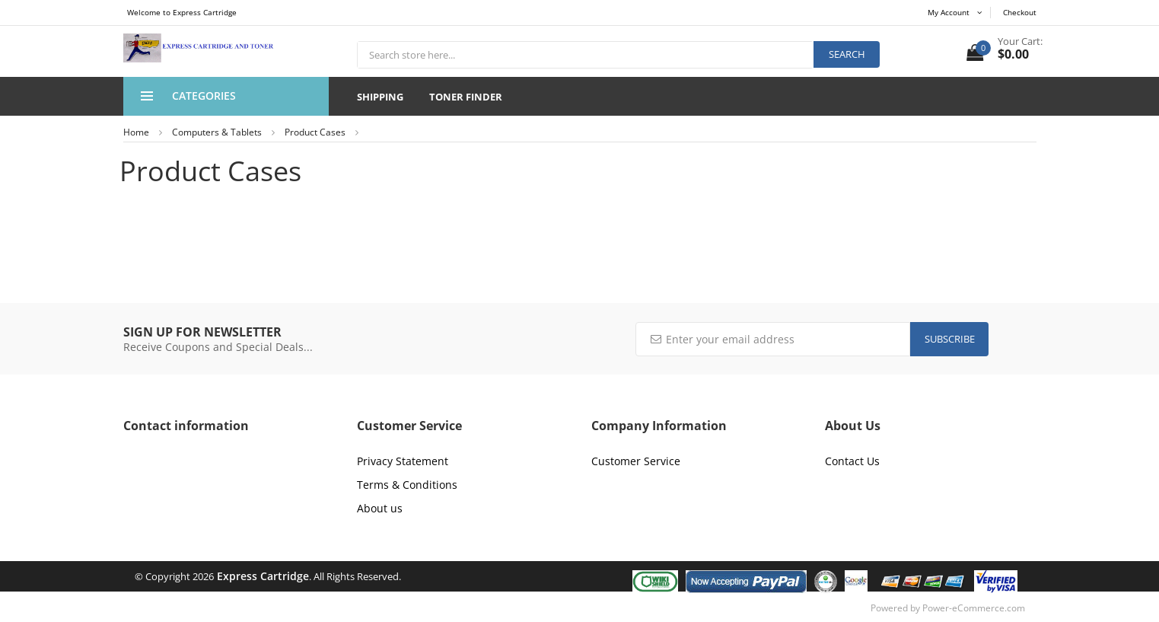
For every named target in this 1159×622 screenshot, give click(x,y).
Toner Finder (465, 97)
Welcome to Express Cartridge (182, 12)
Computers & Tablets (217, 132)
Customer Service (635, 461)
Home (136, 132)
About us (380, 508)
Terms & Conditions (407, 484)
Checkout (1019, 12)
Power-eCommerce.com (973, 607)
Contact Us (852, 461)
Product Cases (315, 132)
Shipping (380, 97)
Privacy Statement (402, 461)
